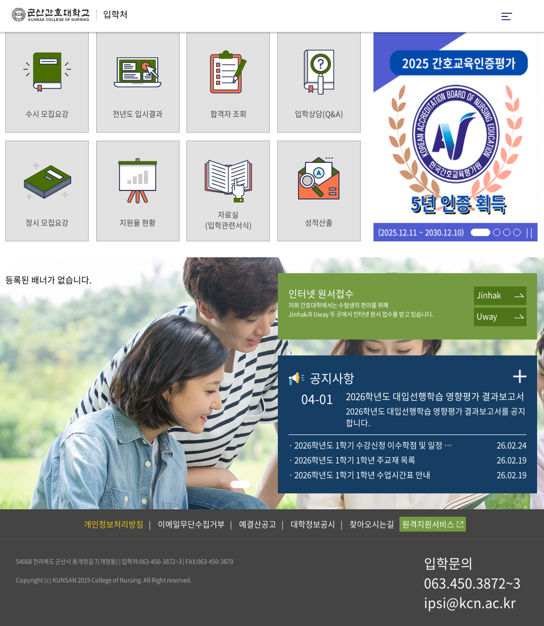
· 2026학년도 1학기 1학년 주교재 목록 (351, 460)
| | (529, 231)
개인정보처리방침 (113, 524)
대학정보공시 (313, 524)
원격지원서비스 (432, 524)
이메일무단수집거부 (191, 524)
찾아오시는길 (372, 524)
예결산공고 (257, 524)
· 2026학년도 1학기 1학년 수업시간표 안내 (359, 475)
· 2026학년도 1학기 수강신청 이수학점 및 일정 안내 (371, 445)
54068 (24, 561)
